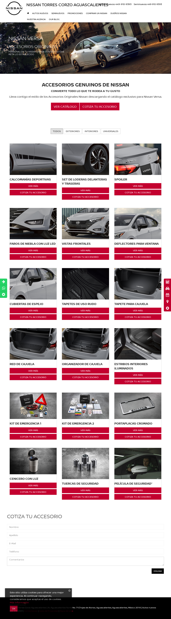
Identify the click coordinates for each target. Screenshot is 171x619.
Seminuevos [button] (57, 13)
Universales (110, 131)
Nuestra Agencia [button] (36, 19)
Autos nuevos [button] (40, 13)
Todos (57, 131)
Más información (19, 602)
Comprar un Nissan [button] (96, 13)
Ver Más (33, 185)
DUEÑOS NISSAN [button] (119, 13)
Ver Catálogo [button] (65, 107)
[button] (167, 308)
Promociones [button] (75, 13)
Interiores (91, 131)
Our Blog (54, 19)
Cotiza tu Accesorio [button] (99, 107)
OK (13, 608)
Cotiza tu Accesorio (33, 192)
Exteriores (73, 131)
